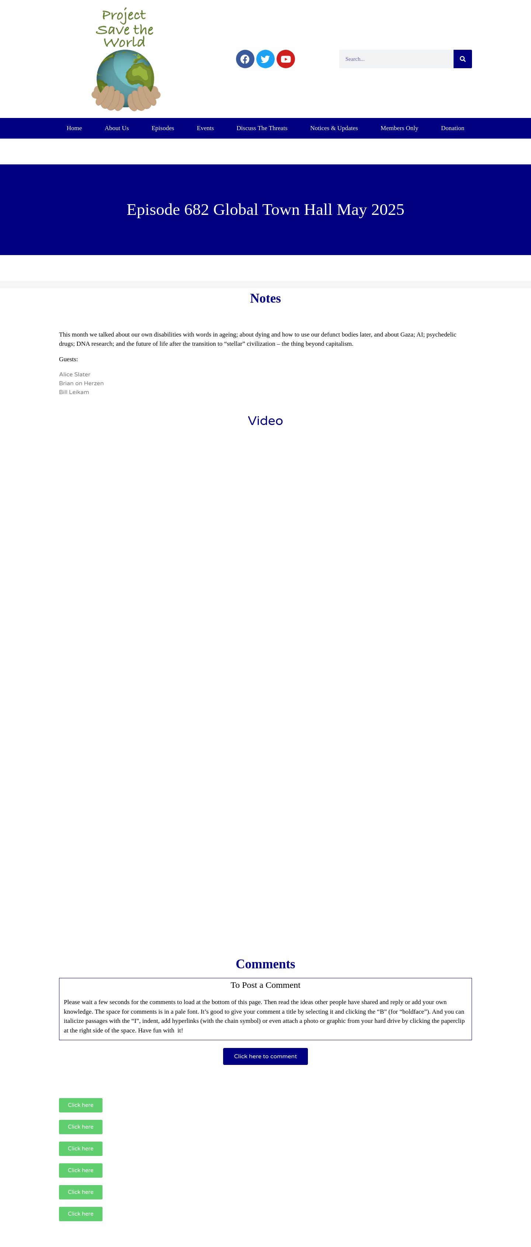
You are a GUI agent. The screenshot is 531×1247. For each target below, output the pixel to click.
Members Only (399, 128)
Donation (452, 128)
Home (74, 128)
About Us (117, 128)
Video (265, 421)
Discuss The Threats (262, 128)
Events (205, 128)
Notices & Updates (334, 128)
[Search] (463, 59)
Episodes (163, 128)
